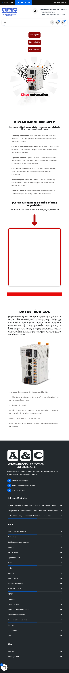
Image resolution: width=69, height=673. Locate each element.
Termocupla (12, 630)
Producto (11, 599)
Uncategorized (13, 657)
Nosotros (11, 573)
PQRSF (10, 594)
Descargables (13, 552)
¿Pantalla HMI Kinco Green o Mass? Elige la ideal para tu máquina (32, 505)
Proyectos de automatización (18, 609)
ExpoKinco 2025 (14, 558)
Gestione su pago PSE (60, 2)
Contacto (11, 547)
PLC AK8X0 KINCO (14, 589)
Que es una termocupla (16, 615)
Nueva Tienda (13, 578)
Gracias (10, 563)
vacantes (11, 635)
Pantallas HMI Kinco (15, 584)
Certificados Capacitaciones (18, 542)
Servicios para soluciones (17, 620)
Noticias (11, 651)
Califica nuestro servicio (17, 532)
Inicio (10, 568)
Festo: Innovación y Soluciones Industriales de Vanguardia (29, 516)
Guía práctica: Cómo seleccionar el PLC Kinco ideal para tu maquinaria (34, 511)
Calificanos (12, 537)
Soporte (11, 625)
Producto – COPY (14, 604)
